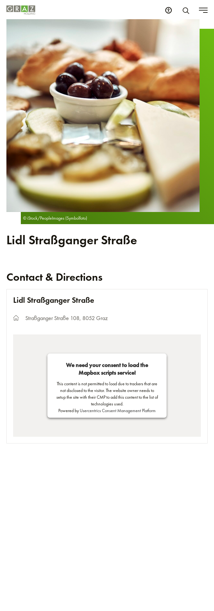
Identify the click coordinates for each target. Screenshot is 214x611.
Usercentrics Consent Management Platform (118, 410)
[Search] (187, 10)
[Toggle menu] (203, 10)
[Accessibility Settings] (168, 10)
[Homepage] (20, 10)
